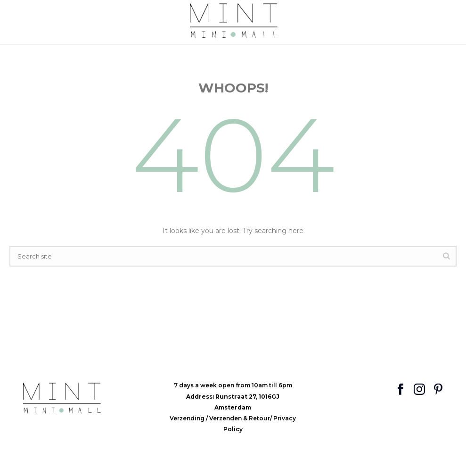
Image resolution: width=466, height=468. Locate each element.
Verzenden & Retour (239, 418)
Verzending (188, 418)
